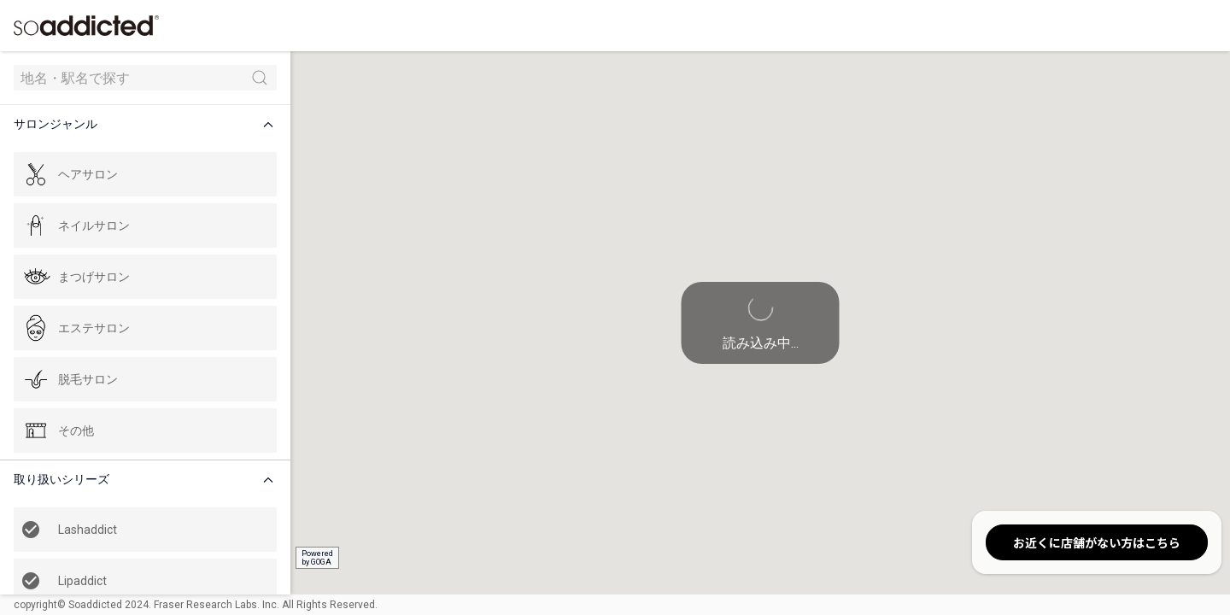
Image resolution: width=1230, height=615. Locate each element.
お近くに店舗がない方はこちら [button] (1096, 542)
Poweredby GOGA (317, 557)
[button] (148, 124)
